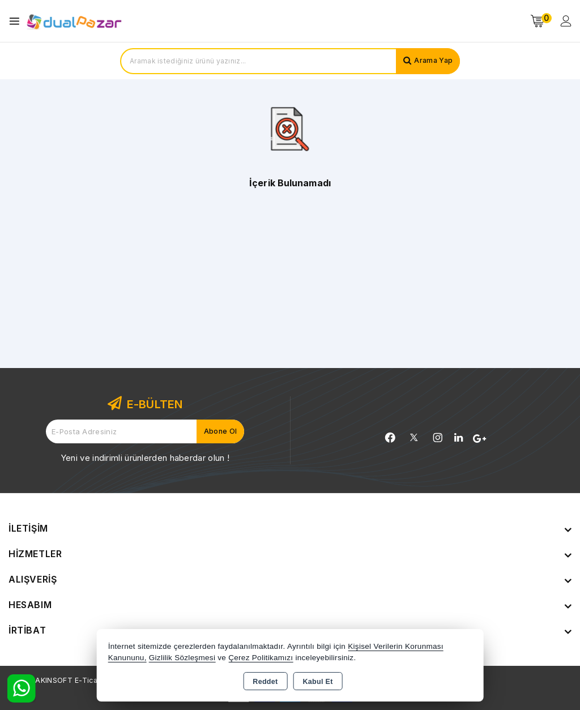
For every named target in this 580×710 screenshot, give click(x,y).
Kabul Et (318, 682)
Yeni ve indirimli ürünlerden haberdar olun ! (145, 457)
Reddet (265, 682)
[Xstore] (74, 21)
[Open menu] (17, 21)
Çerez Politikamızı (260, 657)
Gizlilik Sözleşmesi (182, 657)
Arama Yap (431, 61)
